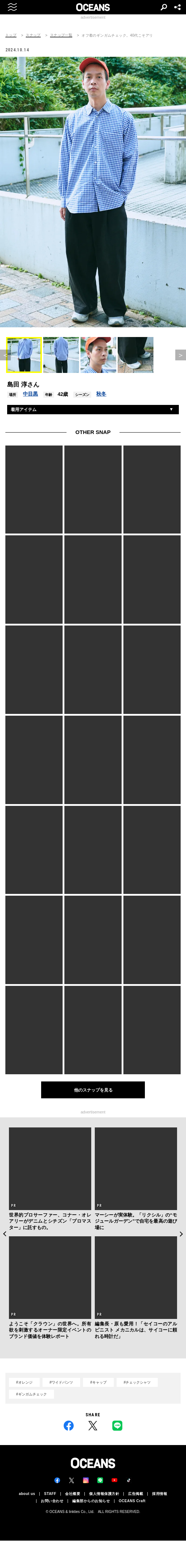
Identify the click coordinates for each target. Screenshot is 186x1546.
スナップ (33, 35)
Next (181, 1239)
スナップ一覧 (61, 35)
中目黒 (30, 399)
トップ (10, 35)
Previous (4, 1239)
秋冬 (101, 399)
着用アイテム (23, 414)
